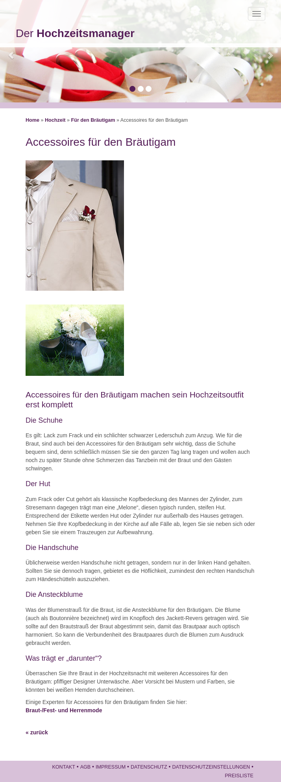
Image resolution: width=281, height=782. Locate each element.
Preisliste (239, 775)
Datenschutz (149, 767)
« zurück (37, 732)
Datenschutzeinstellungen (211, 767)
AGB (85, 767)
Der (75, 33)
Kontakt (63, 767)
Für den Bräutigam (93, 120)
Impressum (111, 767)
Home (32, 120)
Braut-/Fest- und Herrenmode (64, 710)
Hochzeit (55, 120)
